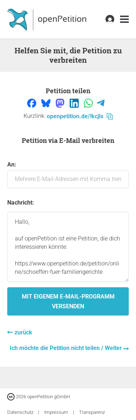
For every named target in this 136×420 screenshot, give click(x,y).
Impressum (56, 412)
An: (68, 174)
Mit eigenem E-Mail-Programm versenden (68, 301)
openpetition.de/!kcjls (80, 116)
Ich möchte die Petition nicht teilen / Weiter (66, 348)
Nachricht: (20, 202)
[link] (124, 19)
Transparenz (92, 412)
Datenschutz (20, 412)
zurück (23, 332)
